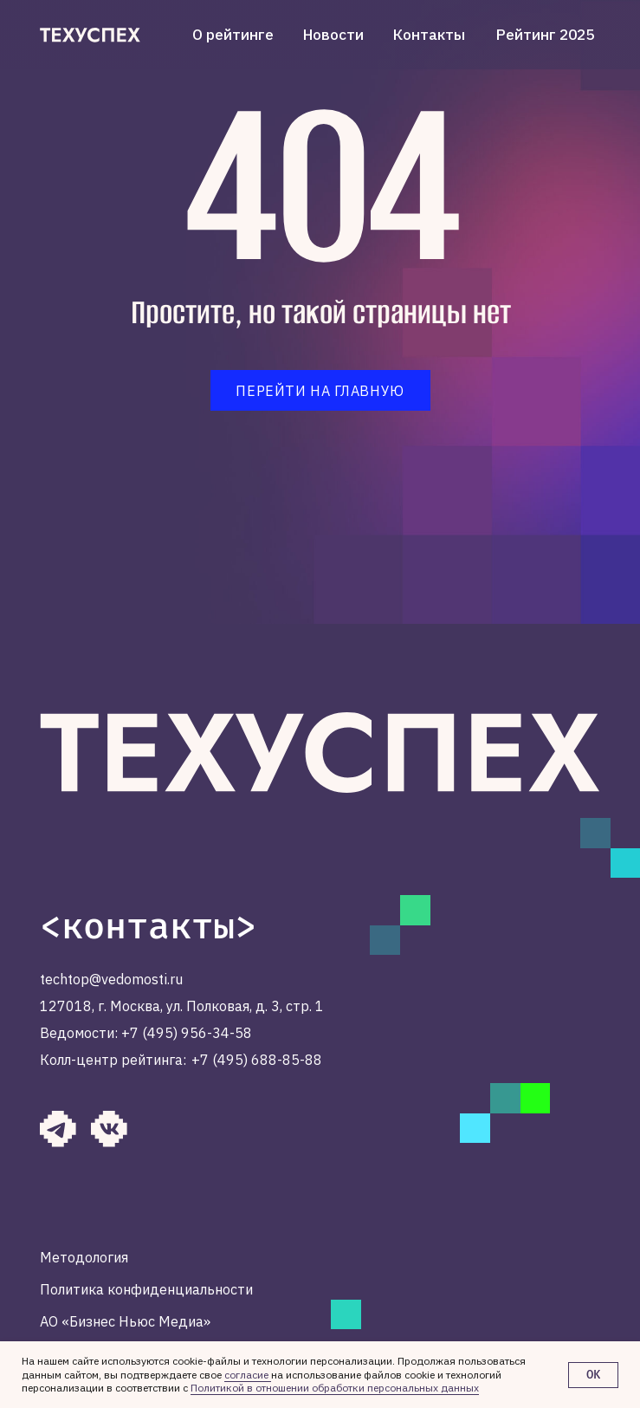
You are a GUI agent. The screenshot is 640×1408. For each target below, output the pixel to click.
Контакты (429, 34)
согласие (247, 1374)
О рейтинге (233, 34)
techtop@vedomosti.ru (111, 979)
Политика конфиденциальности (146, 1289)
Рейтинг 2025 (545, 34)
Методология (84, 1257)
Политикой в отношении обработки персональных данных (335, 1387)
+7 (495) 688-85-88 (256, 1059)
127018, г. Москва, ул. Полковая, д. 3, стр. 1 (182, 1005)
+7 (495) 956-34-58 (186, 1032)
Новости (333, 34)
